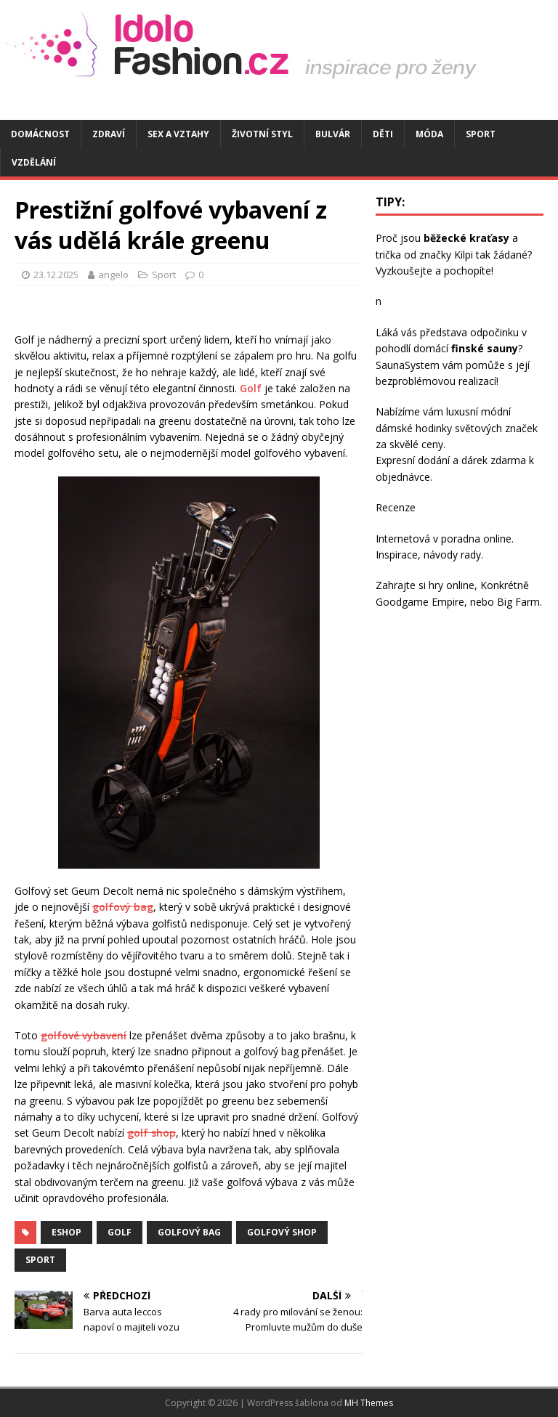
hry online (451, 585)
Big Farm (518, 602)
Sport (481, 134)
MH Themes (368, 1403)
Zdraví (108, 134)
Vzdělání (34, 162)
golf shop (151, 1133)
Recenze (396, 507)
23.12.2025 (55, 274)
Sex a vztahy (178, 134)
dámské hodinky (414, 428)
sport (40, 1260)
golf (120, 1232)
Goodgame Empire (420, 602)
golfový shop (282, 1232)
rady (471, 554)
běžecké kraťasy (466, 238)
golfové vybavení (83, 1035)
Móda (429, 134)
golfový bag (122, 907)
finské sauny (484, 348)
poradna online (476, 538)
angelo (113, 274)
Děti (383, 134)
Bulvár (332, 134)
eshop (66, 1232)
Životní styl (262, 134)
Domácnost (40, 134)
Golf (251, 388)
